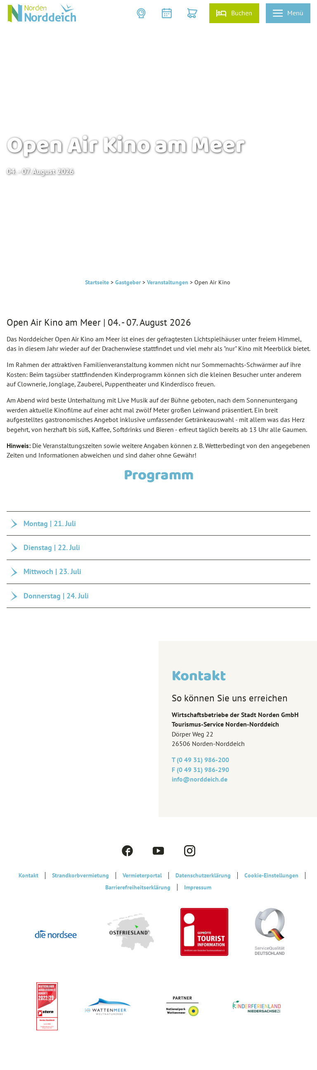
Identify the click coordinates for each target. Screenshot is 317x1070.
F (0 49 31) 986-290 (200, 769)
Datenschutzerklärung (203, 875)
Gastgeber (128, 282)
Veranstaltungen (167, 282)
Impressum (197, 887)
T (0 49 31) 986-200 (200, 759)
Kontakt (28, 875)
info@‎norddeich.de (199, 779)
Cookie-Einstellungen (271, 875)
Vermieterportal (142, 875)
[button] (141, 13)
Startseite (97, 282)
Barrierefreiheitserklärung (137, 887)
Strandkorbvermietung (80, 875)
